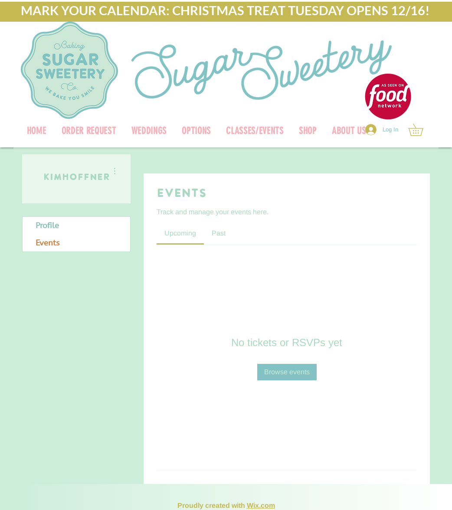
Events (47, 243)
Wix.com (261, 505)
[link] (421, 130)
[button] (307, 131)
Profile (47, 225)
